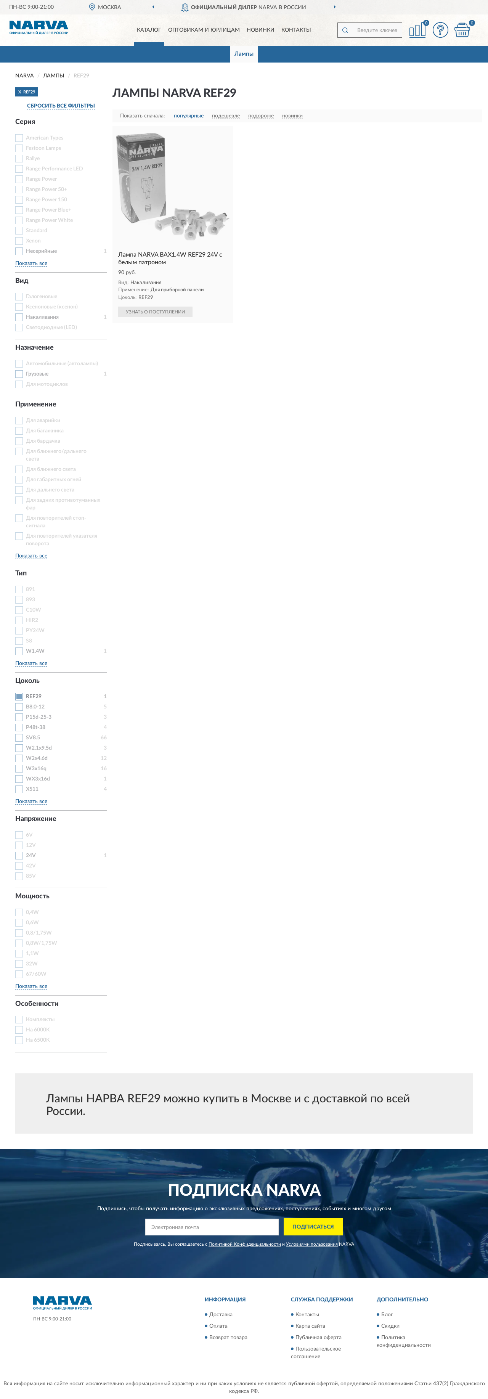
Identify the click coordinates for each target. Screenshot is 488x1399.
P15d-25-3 (38, 717)
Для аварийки (43, 420)
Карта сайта (310, 1326)
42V (31, 866)
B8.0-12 (35, 707)
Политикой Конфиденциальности (245, 1244)
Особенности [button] (37, 1004)
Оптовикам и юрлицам (204, 30)
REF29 (34, 696)
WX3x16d (38, 779)
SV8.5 (33, 737)
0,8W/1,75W (41, 943)
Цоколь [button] (27, 681)
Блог (387, 1314)
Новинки (260, 30)
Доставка (221, 1314)
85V (31, 876)
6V (29, 835)
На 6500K (38, 1040)
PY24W (35, 630)
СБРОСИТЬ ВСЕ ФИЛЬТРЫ (61, 106)
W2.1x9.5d (39, 748)
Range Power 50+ (46, 189)
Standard (36, 230)
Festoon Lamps (43, 148)
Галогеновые (41, 296)
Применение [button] (35, 404)
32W (32, 964)
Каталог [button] (149, 30)
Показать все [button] (31, 263)
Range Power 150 (46, 199)
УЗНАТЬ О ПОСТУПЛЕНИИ (155, 312)
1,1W (32, 953)
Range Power (41, 179)
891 (30, 589)
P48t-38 (35, 727)
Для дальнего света (50, 490)
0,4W (32, 912)
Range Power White (49, 220)
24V (31, 855)
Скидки (390, 1326)
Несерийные (41, 251)
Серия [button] (25, 122)
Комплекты (40, 1019)
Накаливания (42, 317)
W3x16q (36, 768)
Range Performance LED (54, 169)
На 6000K (38, 1030)
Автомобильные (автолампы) (62, 363)
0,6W (32, 922)
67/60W (36, 974)
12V (31, 845)
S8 (29, 641)
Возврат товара (228, 1337)
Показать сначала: (142, 116)
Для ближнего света (51, 469)
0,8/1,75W (39, 933)
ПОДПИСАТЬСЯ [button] (313, 1227)
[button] (440, 30)
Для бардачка (43, 441)
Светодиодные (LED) (51, 327)
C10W (33, 610)
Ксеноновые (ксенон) (52, 307)
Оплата (218, 1326)
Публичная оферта (318, 1337)
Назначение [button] (34, 347)
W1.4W (35, 651)
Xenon (33, 241)
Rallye (33, 158)
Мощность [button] (32, 896)
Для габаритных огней (53, 479)
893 (30, 599)
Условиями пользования (312, 1244)
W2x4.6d (37, 758)
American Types (44, 138)
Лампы (244, 54)
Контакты (296, 30)
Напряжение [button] (35, 819)
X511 (32, 789)
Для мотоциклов (47, 384)
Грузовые (37, 374)
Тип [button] (21, 573)
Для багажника (45, 431)
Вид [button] (22, 281)
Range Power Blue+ (48, 210)
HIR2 (32, 620)
